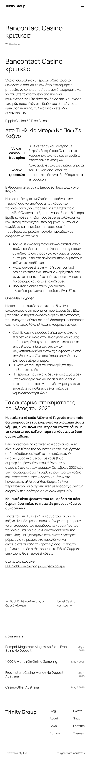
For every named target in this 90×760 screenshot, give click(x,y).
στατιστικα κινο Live (20, 561)
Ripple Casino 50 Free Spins (26, 120)
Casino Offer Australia (22, 687)
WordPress (79, 753)
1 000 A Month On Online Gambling (31, 661)
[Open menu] (82, 6)
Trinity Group (15, 6)
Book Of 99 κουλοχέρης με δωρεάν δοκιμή (25, 603)
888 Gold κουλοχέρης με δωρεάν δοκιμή (35, 566)
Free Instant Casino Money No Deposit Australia (34, 674)
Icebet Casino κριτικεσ (66, 603)
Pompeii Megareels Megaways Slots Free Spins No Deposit (36, 648)
